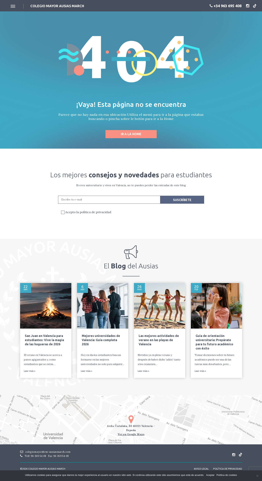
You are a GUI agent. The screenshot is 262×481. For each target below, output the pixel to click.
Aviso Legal (201, 468)
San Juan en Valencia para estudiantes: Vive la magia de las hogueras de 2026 (44, 340)
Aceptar (210, 475)
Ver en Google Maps (131, 434)
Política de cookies (226, 475)
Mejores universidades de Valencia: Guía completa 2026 (101, 340)
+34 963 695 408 (226, 6)
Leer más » (29, 371)
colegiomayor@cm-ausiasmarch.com (45, 451)
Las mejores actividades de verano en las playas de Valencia (159, 340)
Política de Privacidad (227, 468)
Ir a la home (131, 134)
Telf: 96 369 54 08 (33, 456)
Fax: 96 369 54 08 (58, 456)
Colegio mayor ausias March (57, 6)
